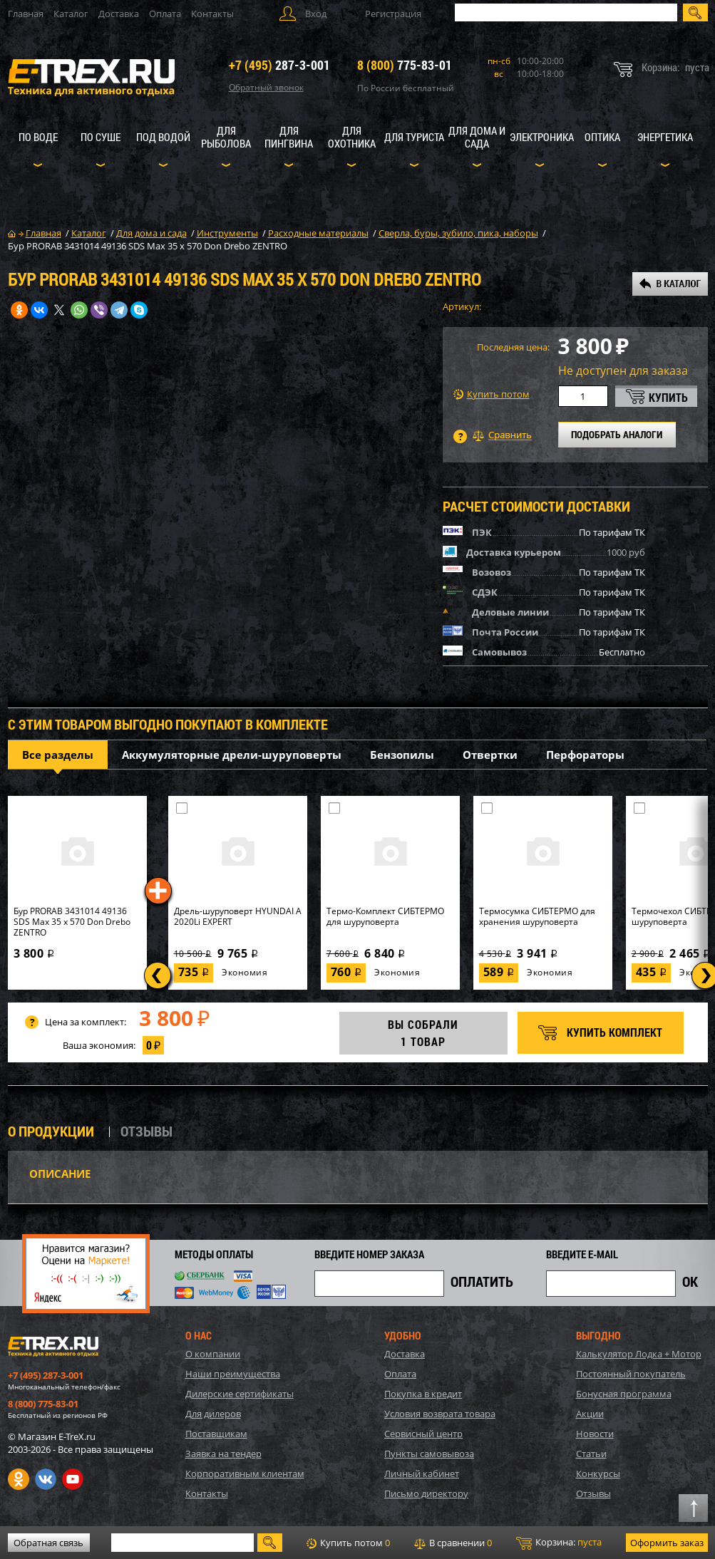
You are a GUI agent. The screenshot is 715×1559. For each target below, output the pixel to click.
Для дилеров (213, 1413)
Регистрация (393, 13)
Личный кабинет (421, 1473)
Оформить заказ (667, 1542)
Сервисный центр (423, 1433)
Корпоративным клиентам (244, 1473)
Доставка (118, 13)
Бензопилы (402, 754)
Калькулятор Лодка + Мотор (638, 1353)
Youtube (72, 1479)
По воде (38, 137)
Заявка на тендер (223, 1453)
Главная (25, 13)
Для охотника (352, 136)
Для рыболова (226, 136)
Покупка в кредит (423, 1393)
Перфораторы (585, 754)
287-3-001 (279, 64)
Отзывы (593, 1493)
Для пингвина (288, 136)
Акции (590, 1413)
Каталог (70, 13)
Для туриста (414, 137)
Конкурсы (598, 1473)
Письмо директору (426, 1493)
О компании (212, 1353)
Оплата (165, 13)
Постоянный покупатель (631, 1373)
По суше (100, 137)
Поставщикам (216, 1433)
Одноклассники (18, 1479)
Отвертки (490, 754)
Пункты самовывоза (429, 1453)
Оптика (602, 137)
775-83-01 (404, 64)
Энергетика (665, 137)
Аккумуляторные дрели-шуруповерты (231, 754)
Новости (595, 1433)
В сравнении (453, 1542)
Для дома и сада (476, 136)
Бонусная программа (624, 1393)
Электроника (542, 137)
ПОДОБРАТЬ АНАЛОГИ (616, 434)
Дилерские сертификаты (239, 1393)
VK (45, 1479)
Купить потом (491, 394)
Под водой (163, 137)
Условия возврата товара (439, 1413)
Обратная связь (48, 1542)
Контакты (212, 13)
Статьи (591, 1453)
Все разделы (57, 754)
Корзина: (559, 1542)
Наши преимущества (232, 1373)
